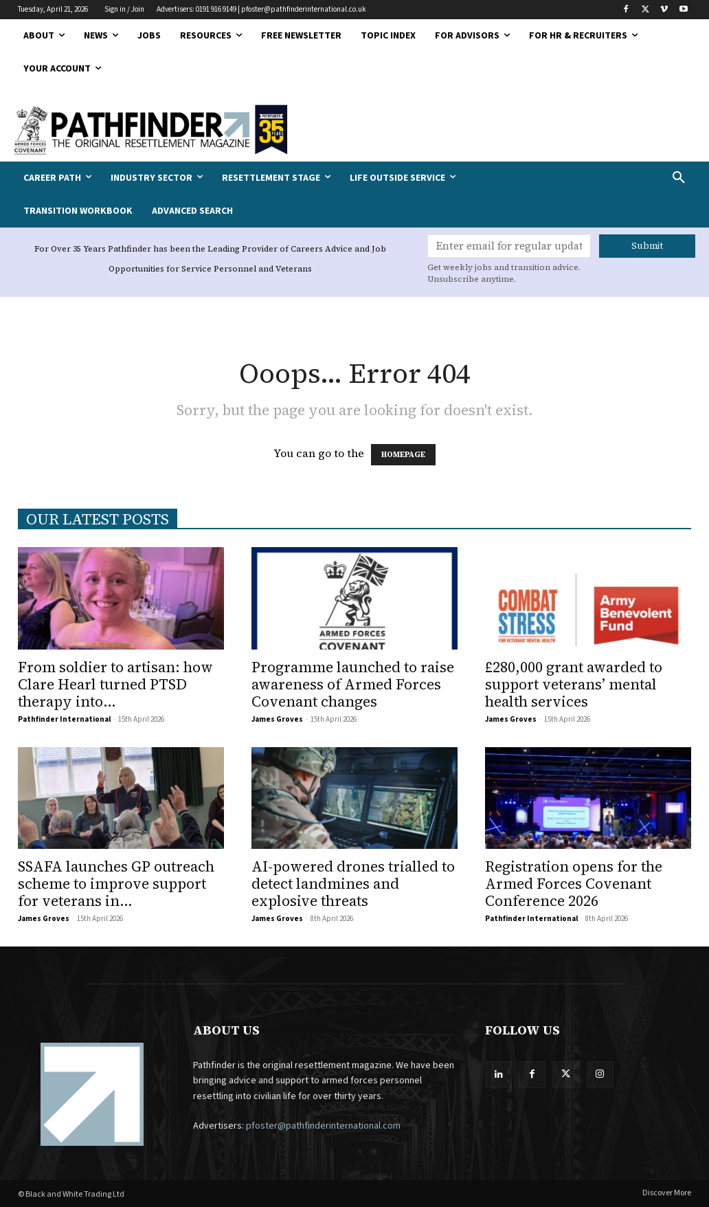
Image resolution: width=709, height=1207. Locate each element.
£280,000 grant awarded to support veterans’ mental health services (573, 684)
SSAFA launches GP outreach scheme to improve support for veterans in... (116, 883)
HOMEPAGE (403, 455)
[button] (620, 178)
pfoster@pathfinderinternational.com (323, 1126)
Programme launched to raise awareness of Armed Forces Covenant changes (352, 684)
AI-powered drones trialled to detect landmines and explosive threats (353, 883)
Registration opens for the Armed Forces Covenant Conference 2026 (573, 883)
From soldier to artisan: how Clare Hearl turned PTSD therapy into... (115, 684)
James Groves (277, 719)
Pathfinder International (64, 719)
